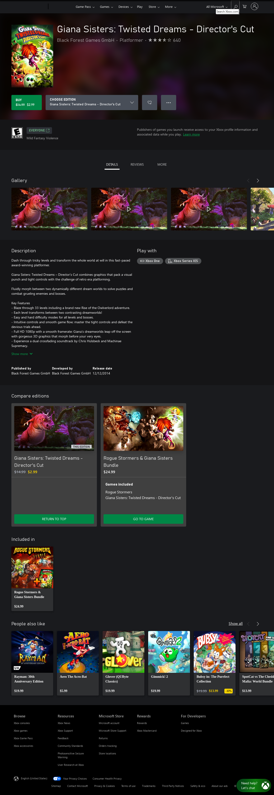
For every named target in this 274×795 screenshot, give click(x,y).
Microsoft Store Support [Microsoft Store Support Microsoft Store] (112, 730)
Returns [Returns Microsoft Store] (103, 738)
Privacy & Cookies (104, 785)
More (169, 7)
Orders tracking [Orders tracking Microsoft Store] (108, 745)
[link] (32, 579)
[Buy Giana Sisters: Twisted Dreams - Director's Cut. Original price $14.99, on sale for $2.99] (26, 102)
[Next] (258, 180)
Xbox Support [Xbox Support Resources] (65, 730)
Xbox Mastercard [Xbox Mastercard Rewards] (146, 730)
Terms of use (128, 785)
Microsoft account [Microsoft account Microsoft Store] (109, 723)
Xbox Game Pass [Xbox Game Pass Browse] (23, 738)
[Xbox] (61, 6)
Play (139, 7)
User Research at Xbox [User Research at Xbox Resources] (71, 764)
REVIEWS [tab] (137, 164)
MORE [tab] (162, 164)
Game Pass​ (83, 7)
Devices (123, 7)
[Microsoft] (30, 6)
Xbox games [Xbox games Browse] (21, 730)
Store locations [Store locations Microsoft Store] (107, 753)
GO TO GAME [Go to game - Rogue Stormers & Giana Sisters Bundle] (143, 519)
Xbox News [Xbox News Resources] (64, 723)
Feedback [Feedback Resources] (63, 738)
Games (104, 7)
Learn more (191, 134)
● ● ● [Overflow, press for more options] (168, 102)
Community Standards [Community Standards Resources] (70, 745)
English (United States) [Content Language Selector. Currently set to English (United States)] (34, 778)
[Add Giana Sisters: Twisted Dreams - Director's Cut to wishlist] (149, 102)
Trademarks (149, 785)
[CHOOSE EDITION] (92, 102)
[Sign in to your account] (254, 6)
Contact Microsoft (77, 785)
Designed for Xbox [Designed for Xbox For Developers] (191, 730)
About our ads (220, 785)
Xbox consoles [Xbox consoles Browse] (22, 723)
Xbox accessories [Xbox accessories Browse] (23, 745)
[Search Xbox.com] (235, 6)
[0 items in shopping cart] (244, 6)
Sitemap (56, 785)
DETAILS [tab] (112, 164)
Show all (236, 623)
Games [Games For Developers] (185, 723)
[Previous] (248, 180)
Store (152, 7)
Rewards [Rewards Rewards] (142, 723)
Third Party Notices (173, 785)
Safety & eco (197, 785)
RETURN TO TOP (54, 519)
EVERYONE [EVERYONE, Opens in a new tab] (39, 130)
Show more (22, 353)
